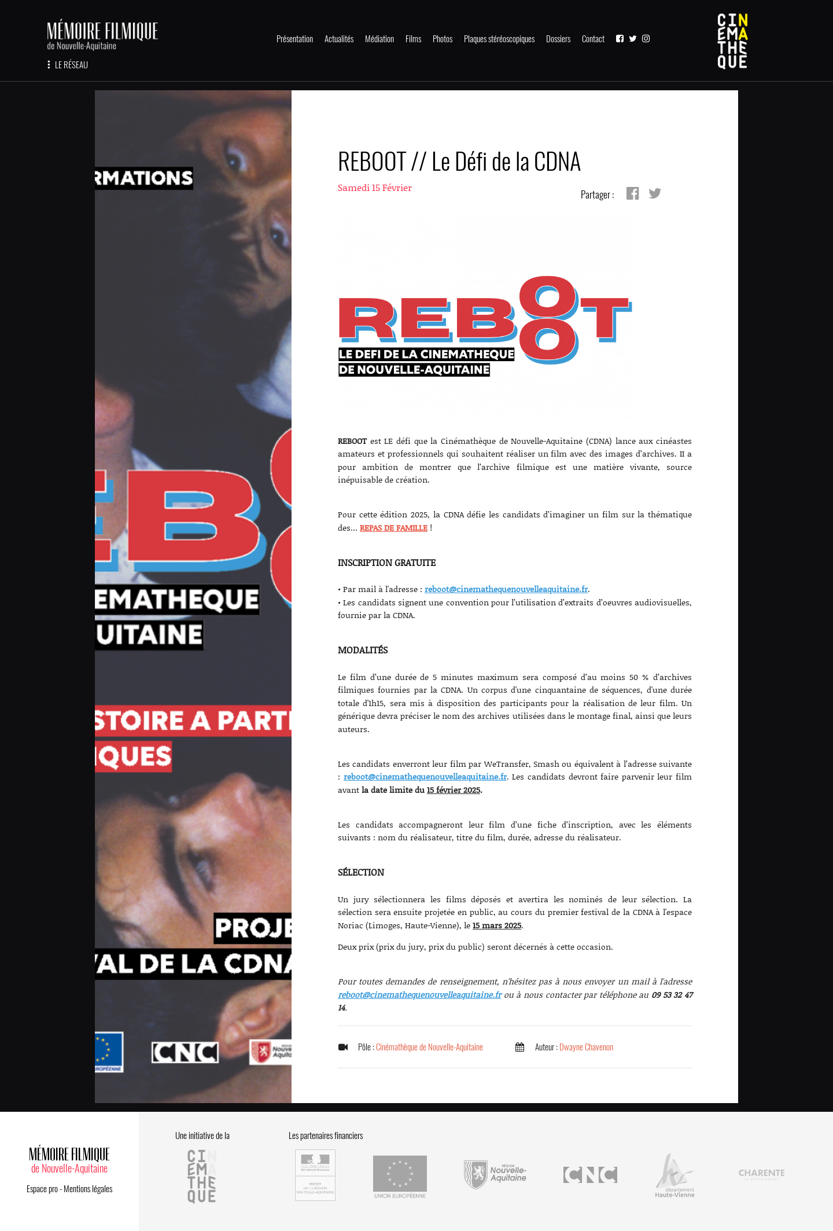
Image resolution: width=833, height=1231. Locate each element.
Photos (442, 39)
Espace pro (42, 1189)
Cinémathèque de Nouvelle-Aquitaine (429, 1047)
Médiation (379, 39)
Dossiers (558, 39)
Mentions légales (88, 1189)
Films (413, 39)
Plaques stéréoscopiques (499, 39)
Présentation (295, 39)
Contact (593, 39)
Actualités (339, 39)
